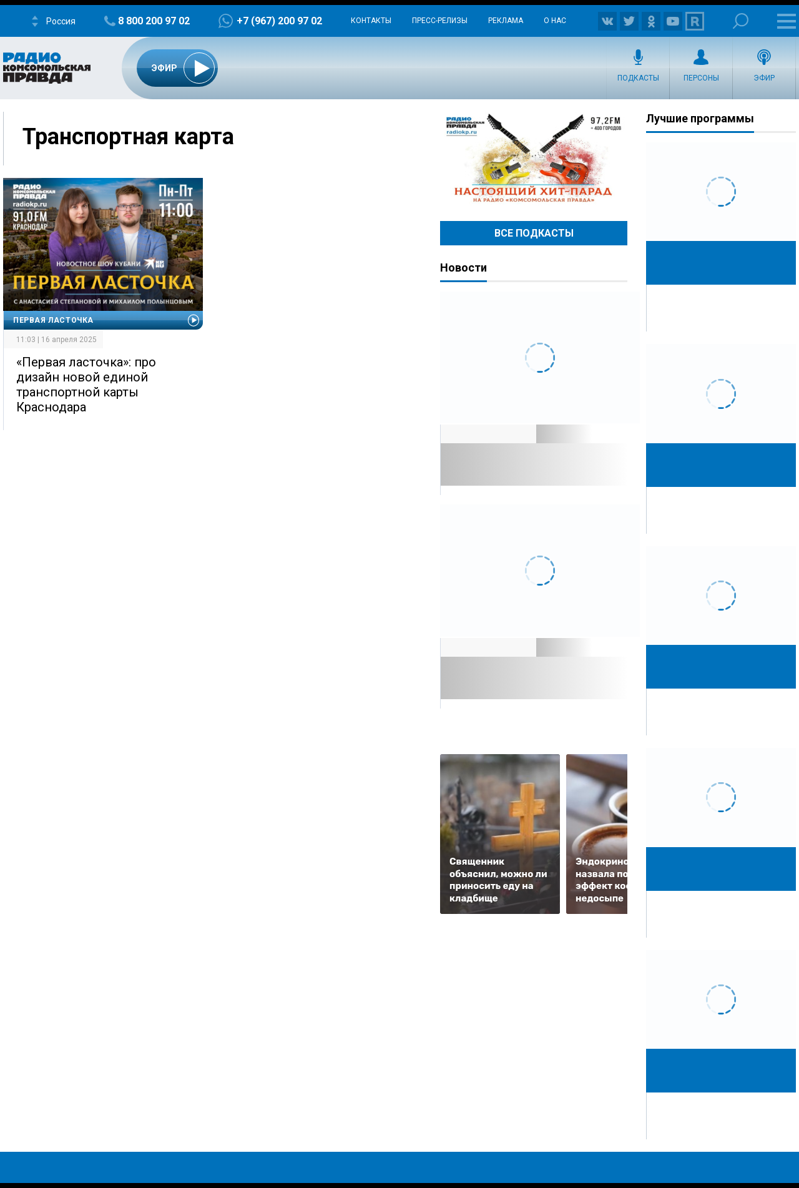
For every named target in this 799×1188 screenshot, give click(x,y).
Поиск (740, 21)
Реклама (505, 20)
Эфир (764, 78)
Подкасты (638, 78)
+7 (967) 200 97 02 (279, 21)
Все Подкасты (534, 233)
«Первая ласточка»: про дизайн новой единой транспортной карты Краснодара (86, 385)
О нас (555, 20)
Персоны (701, 78)
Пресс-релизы (440, 20)
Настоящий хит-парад (533, 158)
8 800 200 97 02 (154, 21)
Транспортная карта (128, 137)
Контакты (371, 20)
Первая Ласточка (53, 320)
